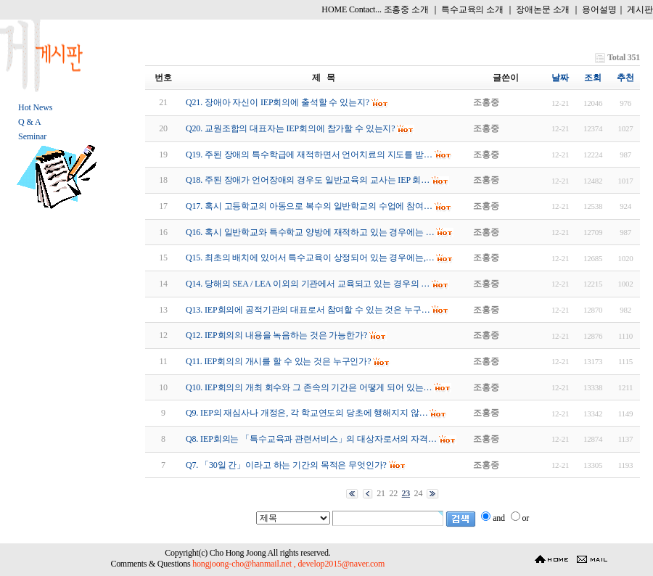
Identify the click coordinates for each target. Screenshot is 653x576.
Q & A (29, 122)
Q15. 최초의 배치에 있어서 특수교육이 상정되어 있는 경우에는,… (310, 257)
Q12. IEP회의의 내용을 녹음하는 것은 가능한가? (276, 335)
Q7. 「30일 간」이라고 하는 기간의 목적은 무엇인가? (286, 465)
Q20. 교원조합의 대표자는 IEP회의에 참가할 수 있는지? (290, 128)
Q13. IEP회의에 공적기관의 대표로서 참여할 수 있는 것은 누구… (308, 310)
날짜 (560, 78)
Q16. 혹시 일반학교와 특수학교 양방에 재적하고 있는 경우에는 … (310, 232)
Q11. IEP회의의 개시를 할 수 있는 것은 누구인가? (278, 361)
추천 (625, 78)
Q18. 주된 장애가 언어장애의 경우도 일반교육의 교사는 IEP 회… (308, 180)
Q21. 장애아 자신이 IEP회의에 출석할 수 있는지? (277, 102)
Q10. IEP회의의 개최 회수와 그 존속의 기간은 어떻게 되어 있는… (309, 387)
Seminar (32, 136)
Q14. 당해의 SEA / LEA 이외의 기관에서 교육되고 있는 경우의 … (308, 284)
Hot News (35, 107)
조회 (592, 78)
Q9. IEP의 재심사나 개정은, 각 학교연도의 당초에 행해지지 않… (307, 413)
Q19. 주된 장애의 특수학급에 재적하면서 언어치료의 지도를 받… (309, 154)
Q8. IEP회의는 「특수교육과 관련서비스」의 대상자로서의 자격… (311, 439)
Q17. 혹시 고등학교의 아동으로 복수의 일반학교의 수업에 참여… (309, 206)
